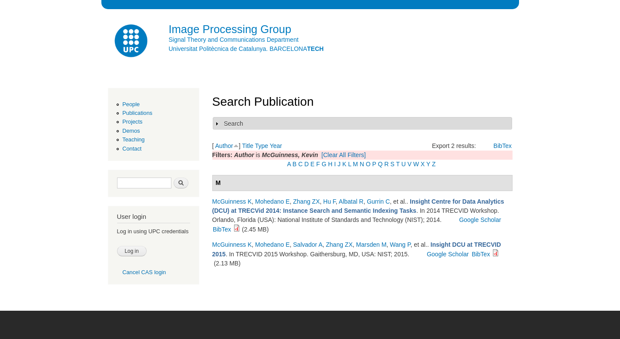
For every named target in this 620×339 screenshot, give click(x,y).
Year (276, 145)
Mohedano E (272, 201)
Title (247, 145)
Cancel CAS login (144, 272)
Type (261, 145)
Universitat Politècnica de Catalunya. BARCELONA (246, 48)
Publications (137, 113)
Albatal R (351, 201)
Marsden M (371, 244)
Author (224, 145)
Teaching (133, 139)
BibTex (502, 145)
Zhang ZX (306, 201)
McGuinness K (232, 201)
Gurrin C (378, 201)
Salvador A (308, 244)
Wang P (400, 244)
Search (233, 123)
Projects (132, 121)
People (131, 104)
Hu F (329, 201)
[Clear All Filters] (344, 154)
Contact (131, 148)
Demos (131, 131)
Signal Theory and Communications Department (234, 39)
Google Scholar (480, 219)
